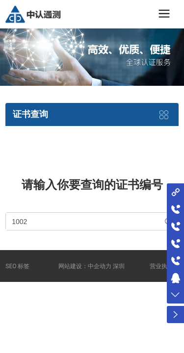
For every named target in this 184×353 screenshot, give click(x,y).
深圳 (119, 266)
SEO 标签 (17, 266)
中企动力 (99, 266)
